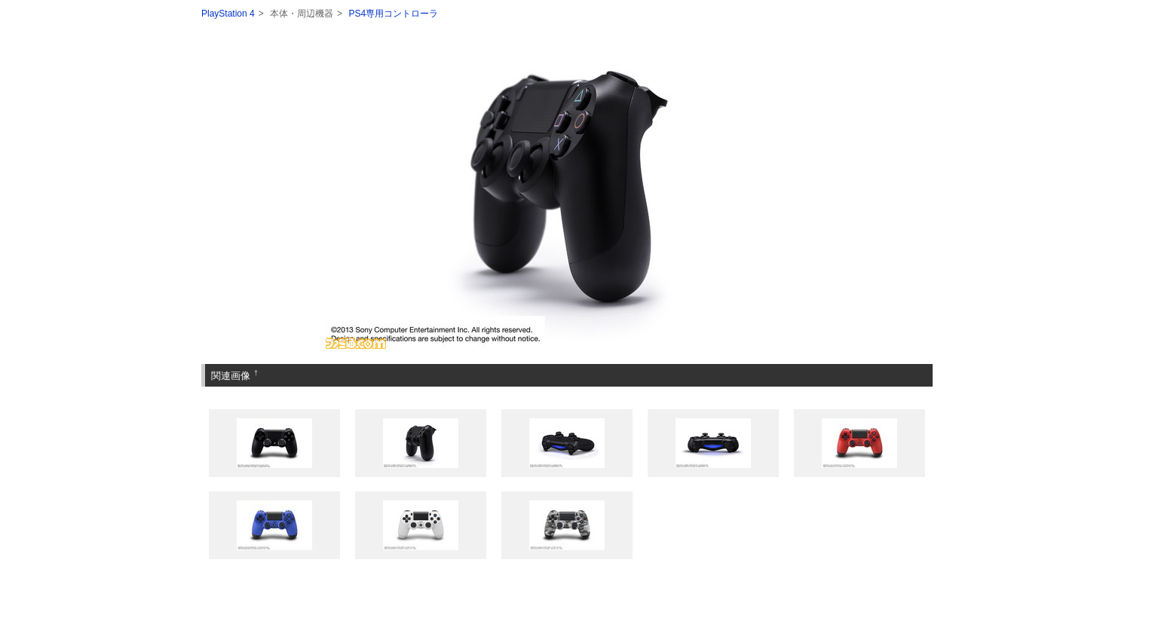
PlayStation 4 (228, 13)
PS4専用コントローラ (393, 13)
